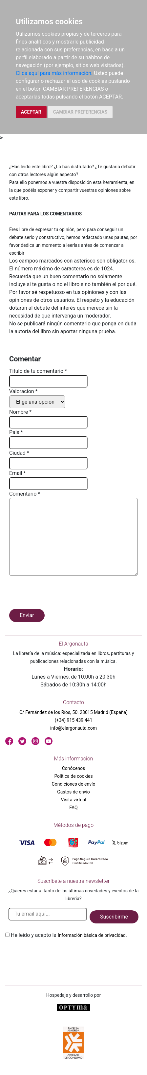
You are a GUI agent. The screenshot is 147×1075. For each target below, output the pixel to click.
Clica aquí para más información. (54, 73)
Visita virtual (73, 799)
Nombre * (20, 412)
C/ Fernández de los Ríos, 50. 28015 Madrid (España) (73, 712)
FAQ (73, 807)
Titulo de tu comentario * (38, 371)
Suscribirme (114, 917)
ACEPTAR (31, 112)
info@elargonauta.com (73, 728)
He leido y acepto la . (69, 935)
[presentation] (59, 593)
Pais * (16, 432)
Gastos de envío (73, 791)
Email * (17, 473)
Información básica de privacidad (92, 935)
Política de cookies (73, 776)
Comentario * (24, 494)
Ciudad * (19, 453)
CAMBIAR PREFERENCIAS (80, 112)
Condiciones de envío (73, 784)
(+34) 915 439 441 (74, 720)
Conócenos (73, 768)
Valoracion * (23, 391)
